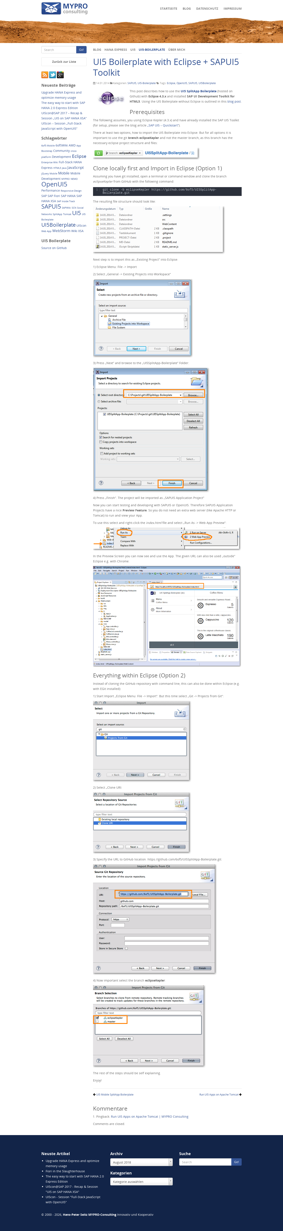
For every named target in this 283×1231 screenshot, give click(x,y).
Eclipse (171, 83)
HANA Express (115, 50)
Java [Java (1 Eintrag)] (64, 167)
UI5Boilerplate (207, 83)
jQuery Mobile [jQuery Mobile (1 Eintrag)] (49, 173)
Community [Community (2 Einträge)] (61, 151)
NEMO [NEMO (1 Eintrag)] (74, 178)
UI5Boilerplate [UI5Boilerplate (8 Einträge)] (58, 224)
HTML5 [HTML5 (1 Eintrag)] (57, 167)
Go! (81, 50)
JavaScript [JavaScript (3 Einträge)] (75, 167)
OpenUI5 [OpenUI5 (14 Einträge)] (54, 184)
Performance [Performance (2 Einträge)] (50, 190)
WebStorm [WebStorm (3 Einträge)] (61, 230)
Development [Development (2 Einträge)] (61, 157)
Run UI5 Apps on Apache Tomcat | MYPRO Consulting (149, 1116)
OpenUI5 (182, 83)
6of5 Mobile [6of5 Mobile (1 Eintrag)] (48, 145)
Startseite (168, 8)
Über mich (176, 50)
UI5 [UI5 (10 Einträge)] (76, 213)
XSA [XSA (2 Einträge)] (81, 231)
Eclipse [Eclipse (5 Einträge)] (79, 156)
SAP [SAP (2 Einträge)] (44, 196)
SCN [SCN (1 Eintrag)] (74, 207)
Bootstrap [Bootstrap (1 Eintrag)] (46, 150)
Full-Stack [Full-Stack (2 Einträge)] (66, 162)
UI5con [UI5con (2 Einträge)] (81, 225)
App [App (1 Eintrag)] (78, 145)
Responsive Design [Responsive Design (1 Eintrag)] (71, 190)
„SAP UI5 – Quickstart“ (163, 125)
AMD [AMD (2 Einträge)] (72, 145)
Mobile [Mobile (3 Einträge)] (64, 173)
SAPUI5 (132, 83)
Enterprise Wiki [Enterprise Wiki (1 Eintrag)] (49, 162)
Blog (187, 8)
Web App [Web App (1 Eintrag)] (46, 231)
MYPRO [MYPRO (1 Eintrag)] (65, 178)
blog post (234, 101)
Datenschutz (207, 8)
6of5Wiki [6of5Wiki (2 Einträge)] (62, 145)
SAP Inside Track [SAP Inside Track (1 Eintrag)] (66, 201)
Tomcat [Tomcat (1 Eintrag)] (67, 214)
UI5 (132, 50)
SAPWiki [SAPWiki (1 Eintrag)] (66, 207)
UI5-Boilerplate (152, 50)
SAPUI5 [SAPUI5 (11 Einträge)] (51, 206)
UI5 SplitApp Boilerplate (198, 91)
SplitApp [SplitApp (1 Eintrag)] (57, 214)
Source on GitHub (54, 248)
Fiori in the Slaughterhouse (65, 1171)
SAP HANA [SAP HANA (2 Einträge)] (68, 196)
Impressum (233, 8)
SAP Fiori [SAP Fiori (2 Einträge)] (54, 196)
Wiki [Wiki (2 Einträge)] (74, 231)
